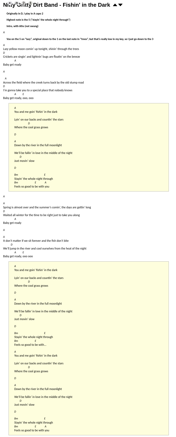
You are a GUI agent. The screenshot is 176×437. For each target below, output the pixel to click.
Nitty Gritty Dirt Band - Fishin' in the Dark (56, 5)
